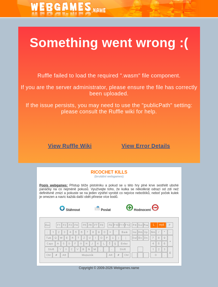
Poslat (106, 210)
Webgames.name (126, 268)
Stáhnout (73, 210)
